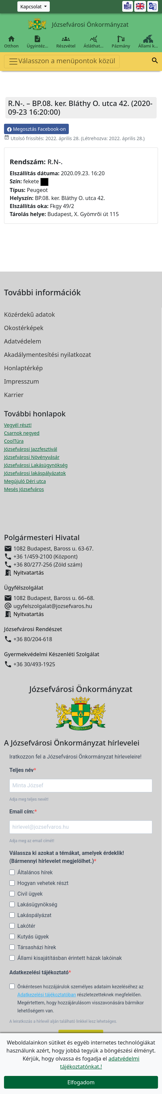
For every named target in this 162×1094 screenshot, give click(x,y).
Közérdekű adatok (29, 314)
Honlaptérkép (23, 368)
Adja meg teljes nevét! (28, 799)
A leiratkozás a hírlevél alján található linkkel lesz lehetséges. (63, 1021)
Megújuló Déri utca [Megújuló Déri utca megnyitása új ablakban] (25, 481)
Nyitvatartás (28, 572)
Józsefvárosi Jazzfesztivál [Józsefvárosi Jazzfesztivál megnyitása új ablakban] (30, 449)
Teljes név (21, 770)
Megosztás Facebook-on (36, 129)
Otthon (11, 42)
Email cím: (21, 811)
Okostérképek (23, 328)
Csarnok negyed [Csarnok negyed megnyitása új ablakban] (21, 433)
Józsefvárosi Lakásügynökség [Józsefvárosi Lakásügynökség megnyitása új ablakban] (35, 465)
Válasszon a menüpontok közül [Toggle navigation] (61, 61)
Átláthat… (93, 42)
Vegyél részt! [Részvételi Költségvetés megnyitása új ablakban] (17, 425)
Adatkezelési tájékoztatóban (46, 994)
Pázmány (121, 42)
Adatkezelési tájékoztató (38, 972)
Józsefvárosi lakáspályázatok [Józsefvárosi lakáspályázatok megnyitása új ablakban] (35, 473)
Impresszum (21, 381)
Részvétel (65, 42)
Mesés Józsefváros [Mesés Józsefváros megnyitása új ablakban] (24, 489)
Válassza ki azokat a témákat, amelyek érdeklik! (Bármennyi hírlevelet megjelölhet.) (66, 857)
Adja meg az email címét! (31, 840)
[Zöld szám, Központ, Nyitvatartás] (33, 6)
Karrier (13, 395)
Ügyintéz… (37, 42)
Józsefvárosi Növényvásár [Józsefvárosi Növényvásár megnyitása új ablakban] (31, 457)
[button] (155, 61)
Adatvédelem (22, 341)
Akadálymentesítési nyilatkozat (47, 355)
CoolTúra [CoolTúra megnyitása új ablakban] (14, 441)
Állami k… (148, 42)
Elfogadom (81, 1082)
